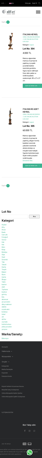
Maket (4, 272)
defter (4, 319)
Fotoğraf (5, 237)
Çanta (4, 277)
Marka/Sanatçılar (7, 369)
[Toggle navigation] (37, 12)
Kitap (3, 250)
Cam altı (5, 235)
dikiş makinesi (7, 304)
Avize (4, 230)
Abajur (4, 279)
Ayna (3, 274)
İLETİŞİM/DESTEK (7, 412)
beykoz (4, 292)
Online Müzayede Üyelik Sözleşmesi (13, 396)
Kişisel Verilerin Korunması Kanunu (13, 386)
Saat (3, 257)
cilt (3, 317)
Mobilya (4, 252)
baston (4, 284)
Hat (3, 245)
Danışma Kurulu (7, 376)
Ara (34, 216)
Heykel (31, 45)
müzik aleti (5, 309)
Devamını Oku (27, 160)
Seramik (5, 260)
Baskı (3, 232)
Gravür (4, 240)
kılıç (3, 297)
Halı (3, 242)
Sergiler (5, 362)
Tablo (4, 282)
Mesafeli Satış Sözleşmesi (10, 390)
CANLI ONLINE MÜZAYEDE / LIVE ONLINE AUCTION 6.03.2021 (31, 39)
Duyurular (5, 373)
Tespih (4, 269)
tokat (3, 314)
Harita (4, 267)
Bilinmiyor (5, 338)
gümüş (4, 294)
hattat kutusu (6, 324)
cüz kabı (5, 322)
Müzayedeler (7, 356)
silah (3, 287)
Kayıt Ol (34, 3)
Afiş (3, 227)
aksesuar (5, 299)
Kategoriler (5, 366)
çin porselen (6, 302)
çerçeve (4, 329)
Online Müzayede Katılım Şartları (12, 393)
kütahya (4, 312)
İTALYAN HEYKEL (30, 34)
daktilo (4, 307)
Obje (3, 255)
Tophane (5, 289)
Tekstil (4, 265)
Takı (3, 262)
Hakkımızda (7, 351)
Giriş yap (28, 3)
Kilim (3, 247)
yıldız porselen (7, 327)
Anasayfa (5, 347)
